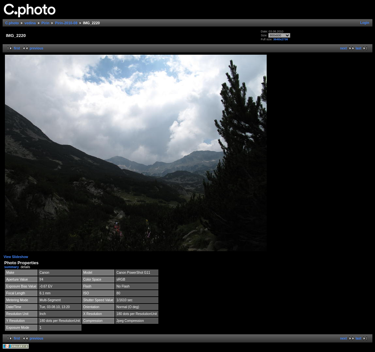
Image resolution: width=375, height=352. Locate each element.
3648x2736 (280, 39)
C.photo (12, 23)
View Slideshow (16, 257)
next (343, 48)
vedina (30, 23)
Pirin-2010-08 (66, 23)
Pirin (45, 23)
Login (364, 23)
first (17, 48)
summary (11, 267)
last (358, 48)
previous (37, 48)
